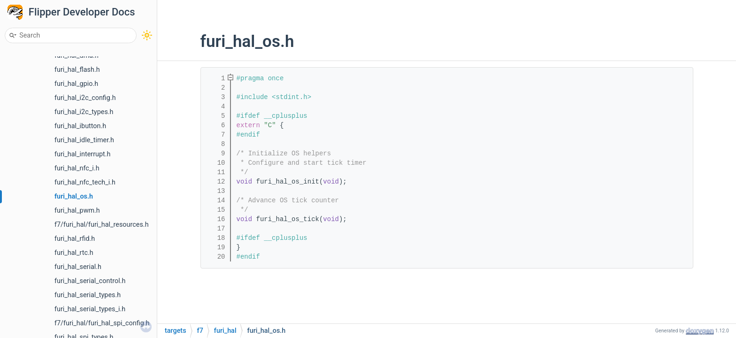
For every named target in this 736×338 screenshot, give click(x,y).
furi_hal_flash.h (77, 70)
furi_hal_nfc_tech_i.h (84, 182)
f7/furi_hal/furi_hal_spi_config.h (102, 323)
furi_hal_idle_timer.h (84, 140)
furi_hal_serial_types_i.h (89, 309)
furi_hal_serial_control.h (89, 281)
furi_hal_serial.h (77, 267)
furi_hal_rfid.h (74, 239)
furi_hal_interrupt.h (82, 154)
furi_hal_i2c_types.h (84, 112)
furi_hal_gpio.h (76, 84)
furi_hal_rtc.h (73, 253)
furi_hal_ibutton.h (80, 126)
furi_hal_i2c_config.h (85, 98)
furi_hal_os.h (73, 196)
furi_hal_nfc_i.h (77, 168)
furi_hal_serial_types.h (87, 295)
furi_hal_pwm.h (77, 211)
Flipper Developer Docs (82, 12)
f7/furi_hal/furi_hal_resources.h (101, 225)
